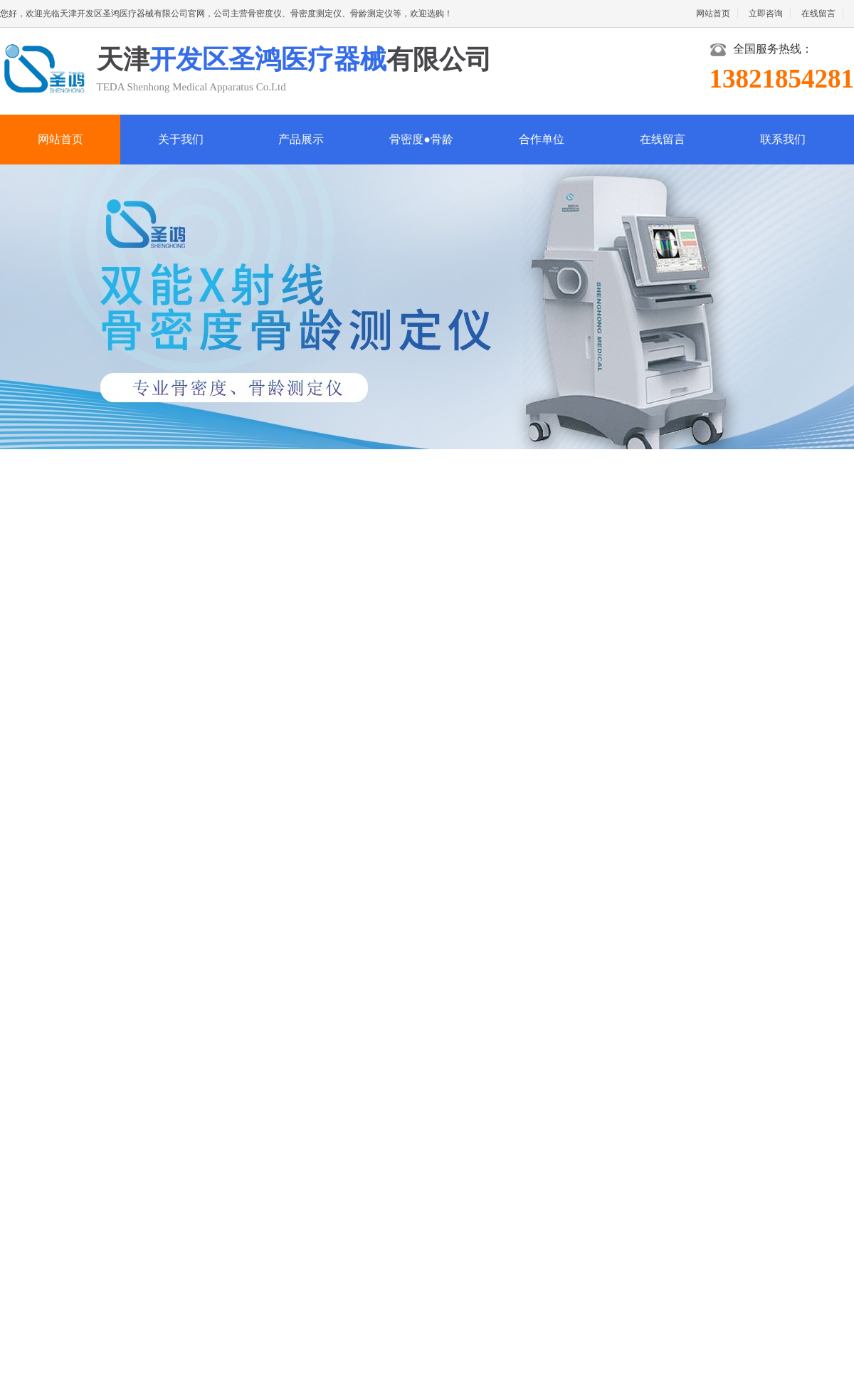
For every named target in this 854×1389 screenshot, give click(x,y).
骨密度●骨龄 (421, 139)
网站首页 (713, 14)
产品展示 (301, 139)
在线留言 (818, 14)
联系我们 (783, 139)
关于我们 (181, 139)
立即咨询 (766, 14)
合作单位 (541, 139)
